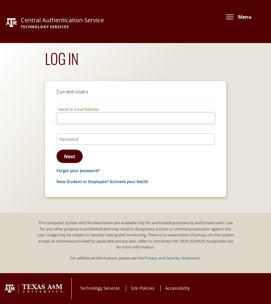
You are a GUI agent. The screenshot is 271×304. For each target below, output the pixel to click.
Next (69, 156)
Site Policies (142, 288)
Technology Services (100, 288)
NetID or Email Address (78, 109)
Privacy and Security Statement (172, 258)
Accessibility (177, 288)
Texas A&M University (34, 288)
